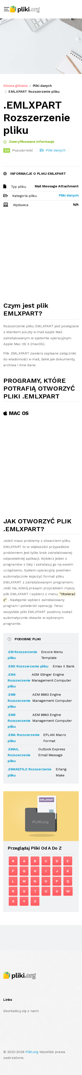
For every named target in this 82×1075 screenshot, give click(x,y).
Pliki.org (31, 1052)
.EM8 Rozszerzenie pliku (19, 700)
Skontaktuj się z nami (21, 1011)
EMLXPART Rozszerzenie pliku (33, 91)
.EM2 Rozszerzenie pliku (28, 666)
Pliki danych (42, 86)
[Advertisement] (41, 256)
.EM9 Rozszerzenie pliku (19, 721)
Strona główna (15, 86)
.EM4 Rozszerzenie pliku (19, 680)
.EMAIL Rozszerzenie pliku (19, 755)
